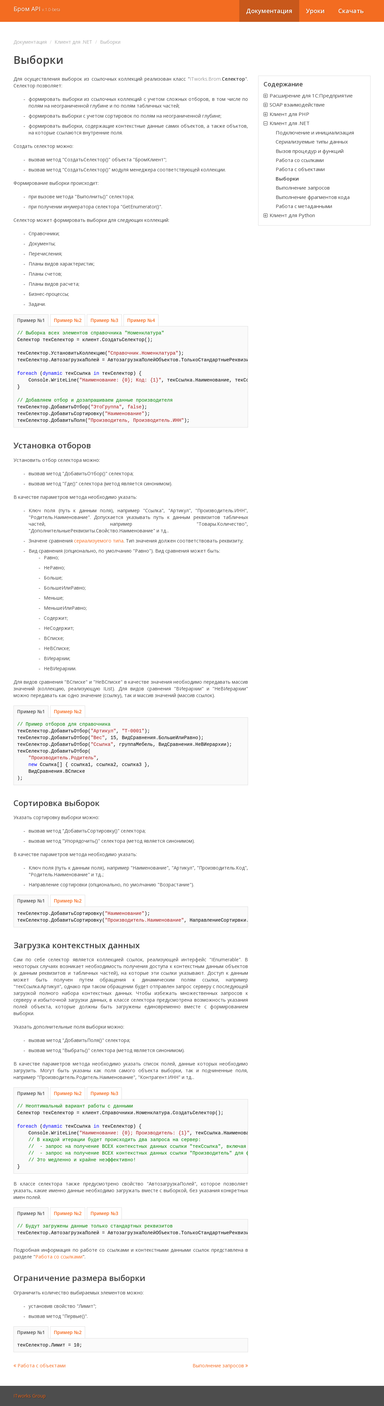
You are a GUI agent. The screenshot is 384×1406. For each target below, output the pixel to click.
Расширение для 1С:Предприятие (311, 95)
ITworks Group (29, 1396)
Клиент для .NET (73, 42)
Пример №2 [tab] (67, 320)
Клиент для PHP (289, 114)
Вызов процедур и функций (310, 151)
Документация (269, 11)
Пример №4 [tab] (141, 320)
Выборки (287, 178)
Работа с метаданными (304, 206)
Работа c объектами (39, 1365)
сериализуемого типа (99, 540)
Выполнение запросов (220, 1365)
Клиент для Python (292, 215)
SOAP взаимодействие (297, 104)
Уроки (315, 11)
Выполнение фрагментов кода (313, 197)
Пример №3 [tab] (104, 320)
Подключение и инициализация (315, 132)
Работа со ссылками (58, 1256)
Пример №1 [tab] (31, 320)
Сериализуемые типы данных (312, 141)
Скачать (351, 11)
